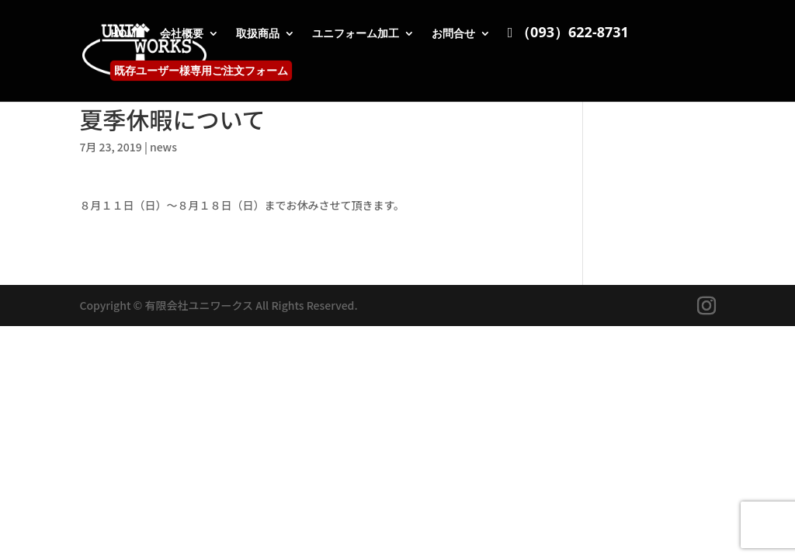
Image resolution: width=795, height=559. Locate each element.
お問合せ (453, 34)
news (163, 147)
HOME (126, 34)
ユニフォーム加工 (355, 34)
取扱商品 (257, 34)
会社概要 (181, 34)
